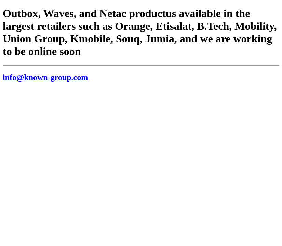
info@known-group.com (45, 77)
